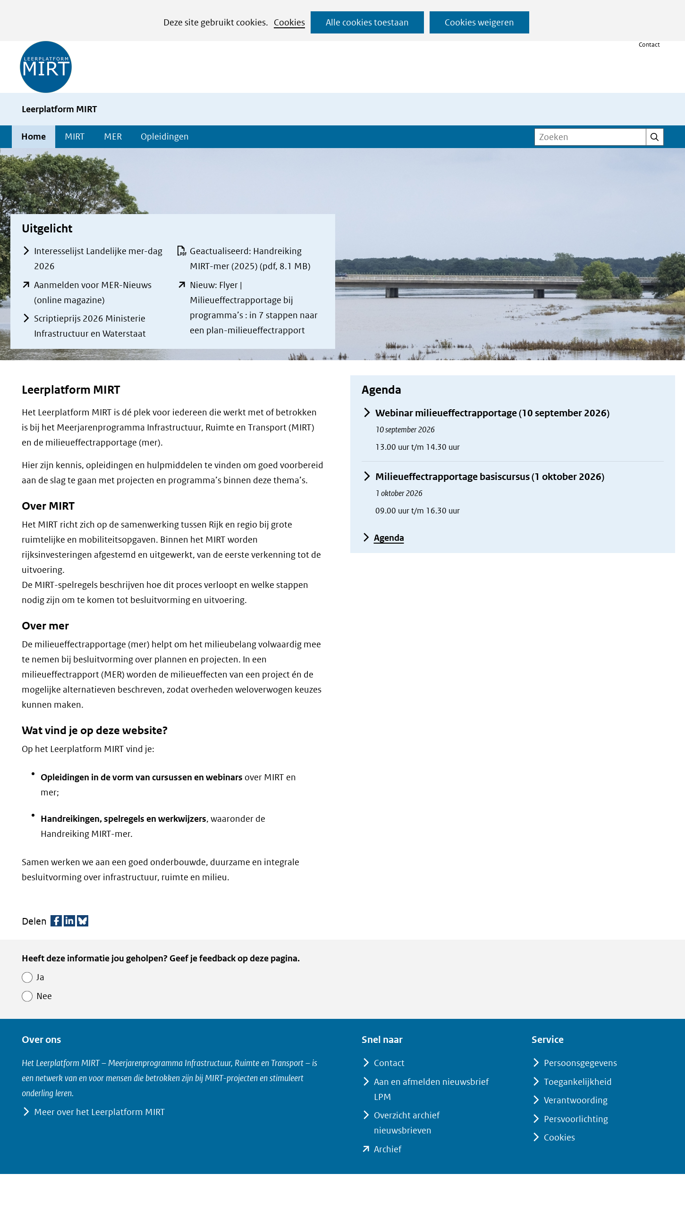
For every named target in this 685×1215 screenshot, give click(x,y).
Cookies (289, 22)
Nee (44, 996)
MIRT (75, 136)
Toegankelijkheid (578, 1081)
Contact (649, 45)
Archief (387, 1149)
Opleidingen (165, 136)
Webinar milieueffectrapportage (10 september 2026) (485, 413)
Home (33, 136)
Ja (40, 977)
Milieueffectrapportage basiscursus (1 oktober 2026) (483, 477)
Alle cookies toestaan (367, 22)
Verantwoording (576, 1100)
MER (113, 136)
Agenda (383, 537)
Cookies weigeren (479, 22)
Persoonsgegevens (580, 1063)
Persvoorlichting (576, 1119)
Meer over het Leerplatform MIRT (99, 1112)
